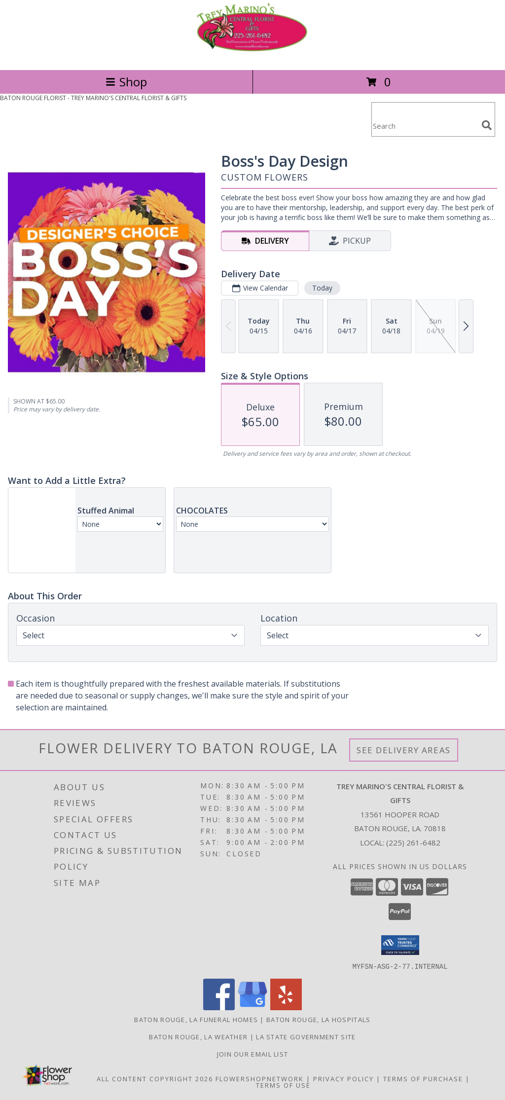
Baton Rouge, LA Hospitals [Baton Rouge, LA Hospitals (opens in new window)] (318, 1019)
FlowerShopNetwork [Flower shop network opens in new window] (260, 1078)
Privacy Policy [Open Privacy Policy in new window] (343, 1078)
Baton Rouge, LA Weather (198, 1036)
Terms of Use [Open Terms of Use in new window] (283, 1084)
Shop (126, 81)
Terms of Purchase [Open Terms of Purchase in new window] (423, 1078)
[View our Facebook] (219, 1007)
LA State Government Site (306, 1036)
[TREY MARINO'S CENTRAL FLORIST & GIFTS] (252, 55)
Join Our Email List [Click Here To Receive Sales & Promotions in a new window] (253, 1053)
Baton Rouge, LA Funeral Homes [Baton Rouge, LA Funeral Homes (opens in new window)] (196, 1019)
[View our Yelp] (286, 1007)
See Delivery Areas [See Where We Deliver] (404, 750)
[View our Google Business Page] (252, 1007)
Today (322, 288)
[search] (487, 125)
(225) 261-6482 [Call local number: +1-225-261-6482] (413, 842)
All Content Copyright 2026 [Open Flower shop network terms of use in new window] (155, 1078)
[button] (400, 945)
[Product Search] (424, 125)
